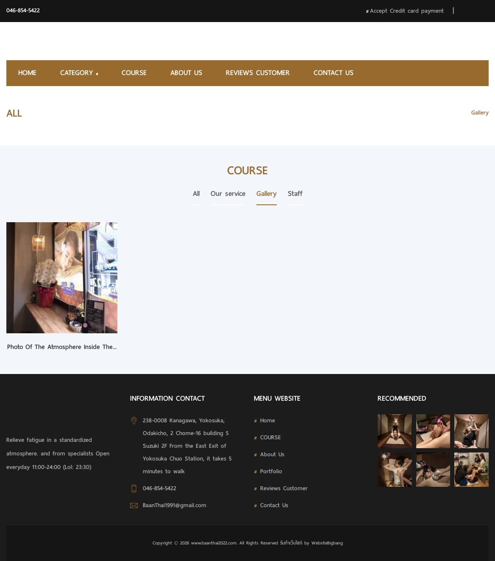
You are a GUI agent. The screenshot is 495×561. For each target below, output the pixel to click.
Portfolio (271, 471)
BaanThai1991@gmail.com (174, 505)
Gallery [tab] (266, 193)
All (196, 193)
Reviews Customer (258, 73)
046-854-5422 (23, 10)
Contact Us (333, 73)
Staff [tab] (295, 193)
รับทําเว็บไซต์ (292, 543)
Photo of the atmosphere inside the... (62, 346)
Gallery (480, 112)
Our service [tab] (228, 193)
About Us (186, 73)
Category (79, 73)
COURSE (134, 73)
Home (27, 73)
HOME (452, 112)
